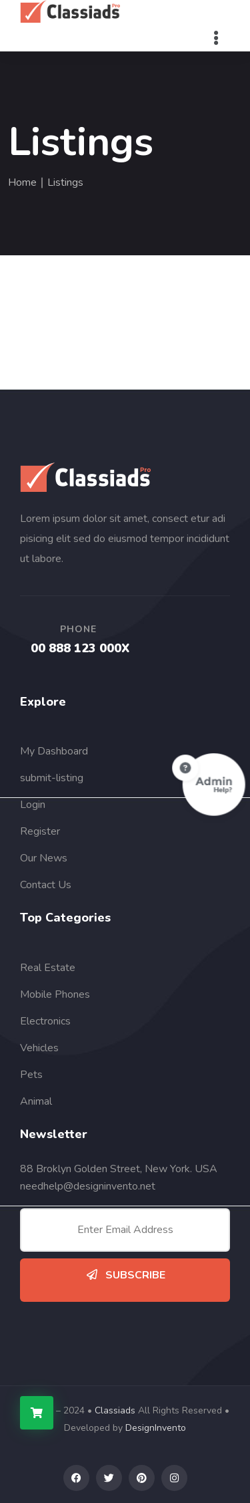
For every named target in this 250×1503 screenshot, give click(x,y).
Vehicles (39, 1048)
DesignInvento (155, 1427)
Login (32, 804)
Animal (36, 1101)
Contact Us (45, 884)
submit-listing (51, 778)
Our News (43, 858)
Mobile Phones (55, 994)
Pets (31, 1074)
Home (22, 182)
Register (40, 831)
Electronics (45, 1021)
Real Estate (47, 967)
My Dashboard (54, 751)
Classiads (115, 1410)
